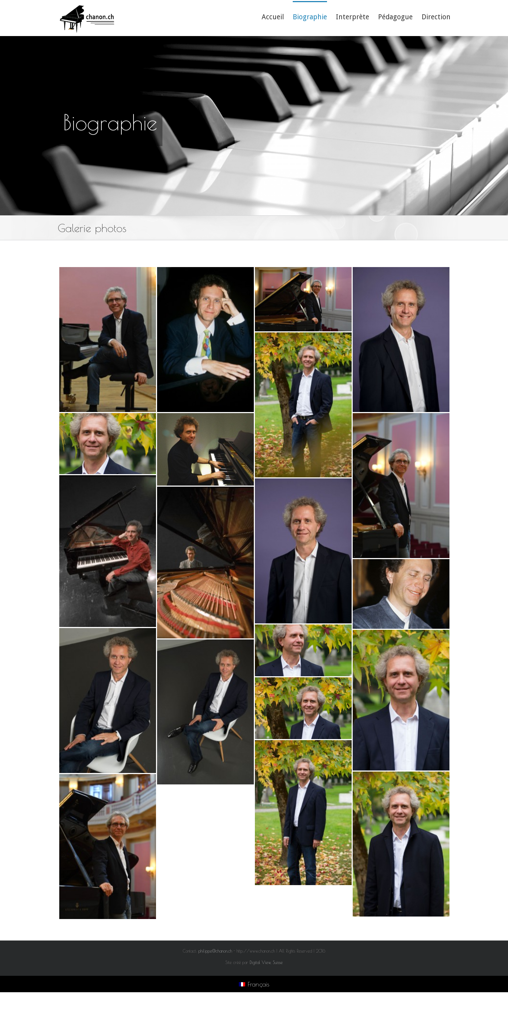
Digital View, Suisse (266, 962)
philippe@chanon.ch (215, 950)
